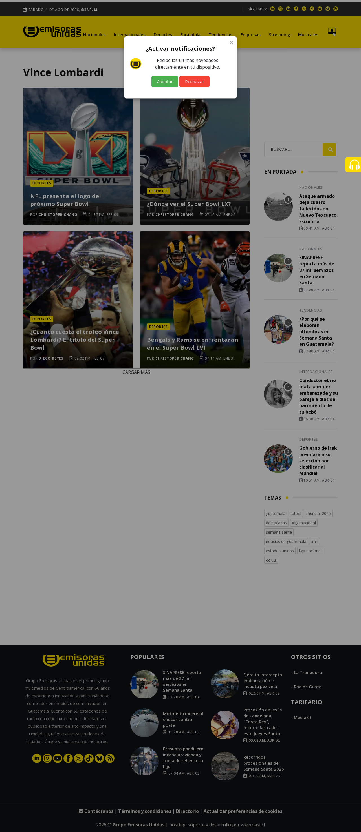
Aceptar (165, 81)
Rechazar (194, 81)
